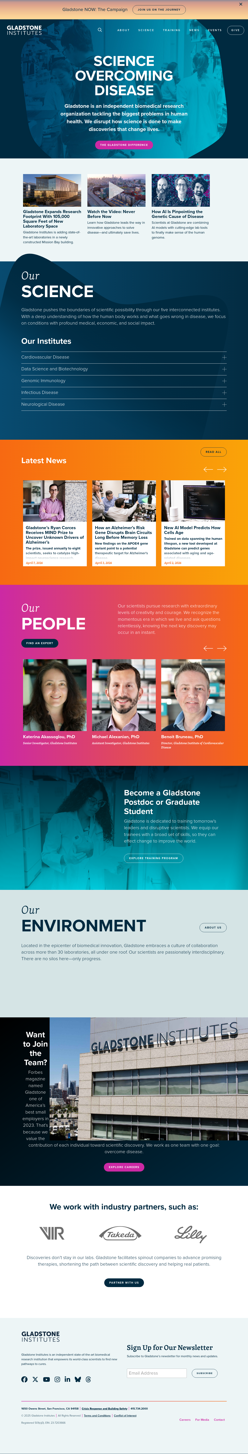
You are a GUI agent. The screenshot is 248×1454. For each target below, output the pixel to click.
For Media (202, 1420)
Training (172, 30)
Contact (219, 1420)
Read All (213, 452)
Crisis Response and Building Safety (104, 1408)
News (194, 30)
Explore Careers (124, 1167)
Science (146, 30)
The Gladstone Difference (124, 145)
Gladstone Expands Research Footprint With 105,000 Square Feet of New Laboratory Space (52, 219)
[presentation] (210, 469)
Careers (185, 1420)
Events (215, 30)
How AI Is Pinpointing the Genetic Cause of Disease (178, 214)
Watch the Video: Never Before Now (111, 214)
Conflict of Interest (125, 1415)
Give (235, 30)
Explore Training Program (153, 858)
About (123, 30)
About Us (213, 927)
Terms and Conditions (97, 1415)
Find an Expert (39, 643)
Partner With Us (124, 1282)
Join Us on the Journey (159, 9)
